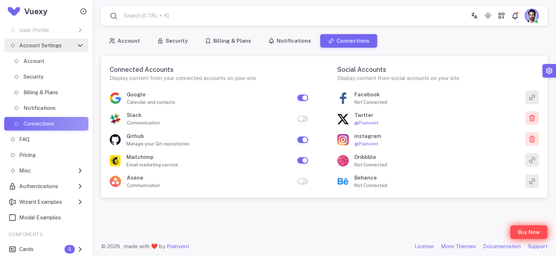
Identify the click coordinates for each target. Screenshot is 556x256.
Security (172, 41)
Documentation (502, 246)
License (424, 246)
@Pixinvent (366, 123)
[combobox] (139, 16)
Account (124, 41)
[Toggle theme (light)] (488, 15)
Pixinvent (178, 246)
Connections (348, 41)
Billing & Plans (228, 41)
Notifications (289, 41)
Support (537, 246)
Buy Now (529, 232)
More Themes (458, 246)
